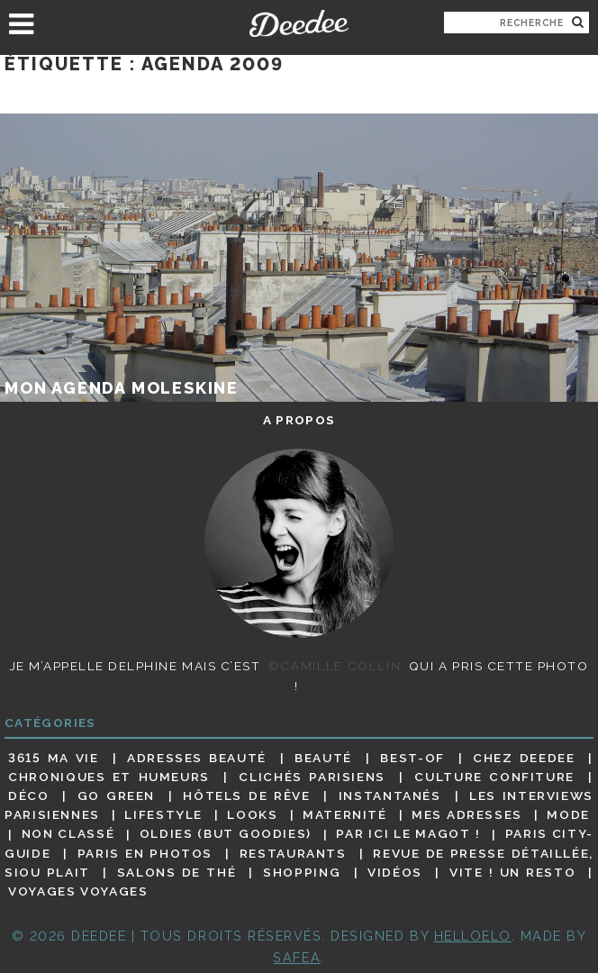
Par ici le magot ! (408, 834)
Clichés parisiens (312, 776)
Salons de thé (176, 872)
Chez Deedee (524, 757)
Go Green (116, 795)
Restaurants (293, 853)
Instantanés (390, 795)
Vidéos (394, 872)
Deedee (299, 23)
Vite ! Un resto (512, 872)
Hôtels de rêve (246, 795)
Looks (252, 814)
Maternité (345, 814)
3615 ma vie (53, 757)
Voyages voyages (78, 891)
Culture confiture (494, 776)
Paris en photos (145, 853)
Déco (29, 795)
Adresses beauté (197, 757)
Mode (568, 814)
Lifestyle (163, 814)
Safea (297, 957)
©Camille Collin (334, 666)
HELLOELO (473, 935)
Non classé (68, 834)
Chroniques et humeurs (109, 776)
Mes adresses (467, 814)
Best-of (412, 757)
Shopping (301, 872)
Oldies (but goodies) (226, 834)
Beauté (323, 757)
